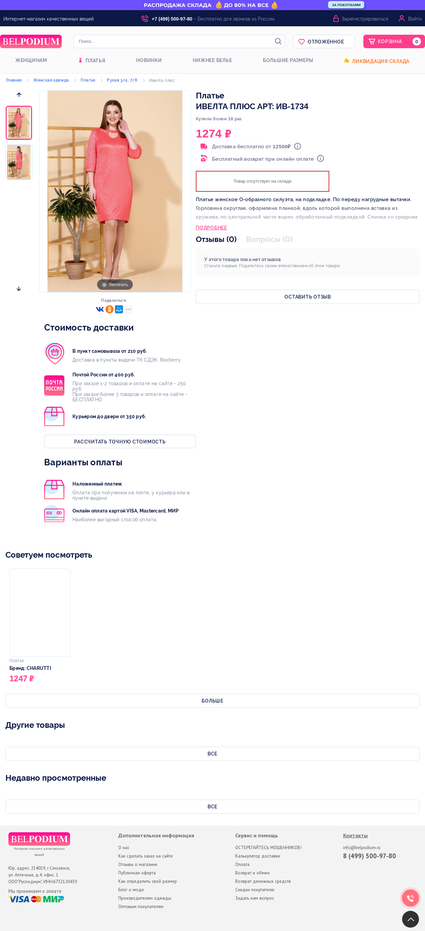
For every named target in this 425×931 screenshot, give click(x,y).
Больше (212, 701)
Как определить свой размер (147, 881)
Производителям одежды (144, 898)
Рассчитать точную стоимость (119, 441)
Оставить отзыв (307, 297)
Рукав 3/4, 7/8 (122, 80)
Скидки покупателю (255, 890)
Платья (95, 60)
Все (212, 753)
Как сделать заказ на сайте (145, 856)
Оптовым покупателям (140, 906)
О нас (123, 847)
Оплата (242, 864)
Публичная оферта (137, 873)
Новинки (149, 60)
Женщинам (31, 60)
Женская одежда (51, 80)
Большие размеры (288, 60)
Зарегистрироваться (365, 19)
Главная (14, 80)
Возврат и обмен (252, 873)
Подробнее (211, 228)
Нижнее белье (212, 60)
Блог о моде (131, 890)
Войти (415, 19)
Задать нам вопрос (254, 898)
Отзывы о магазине (137, 864)
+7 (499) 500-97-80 (172, 19)
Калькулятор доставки (257, 856)
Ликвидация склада (380, 61)
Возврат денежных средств (263, 881)
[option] (18, 123)
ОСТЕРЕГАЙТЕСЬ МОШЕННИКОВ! (268, 847)
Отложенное (326, 41)
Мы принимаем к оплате (35, 891)
